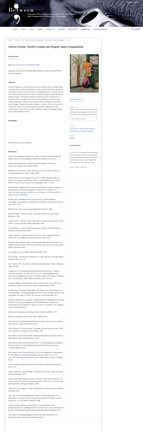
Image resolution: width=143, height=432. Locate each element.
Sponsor (61, 29)
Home (15, 29)
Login (137, 2)
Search (137, 29)
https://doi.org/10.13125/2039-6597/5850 (26, 65)
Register (130, 2)
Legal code (83, 167)
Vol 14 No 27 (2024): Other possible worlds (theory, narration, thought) (43, 40)
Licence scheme (74, 167)
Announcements (100, 29)
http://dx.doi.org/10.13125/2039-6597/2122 (47, 192)
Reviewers (72, 29)
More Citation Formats (78, 119)
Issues (31, 29)
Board (40, 29)
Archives (17, 40)
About (23, 29)
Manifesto (50, 29)
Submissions (85, 29)
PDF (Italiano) (77, 99)
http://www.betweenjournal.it (18, 192)
